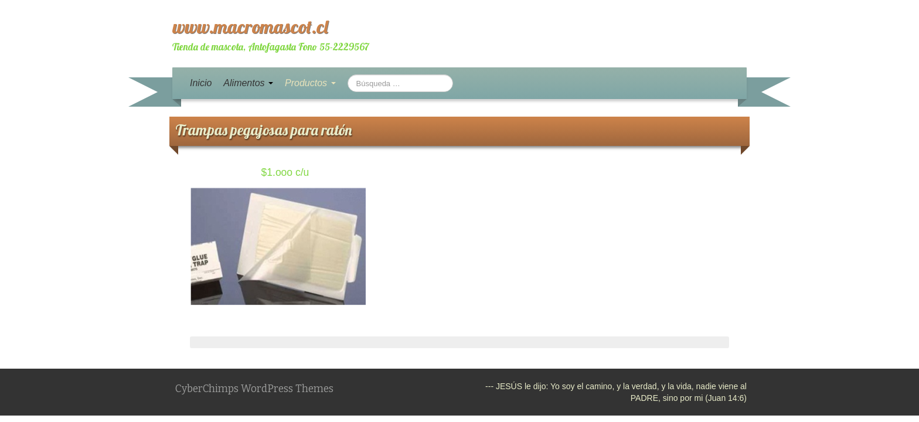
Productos (310, 83)
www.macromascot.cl (250, 26)
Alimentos (248, 83)
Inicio (201, 83)
